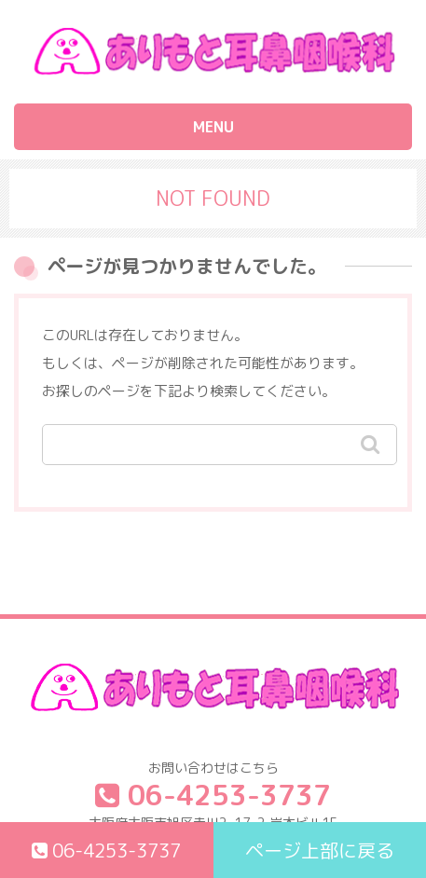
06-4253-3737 (106, 850)
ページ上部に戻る (319, 850)
